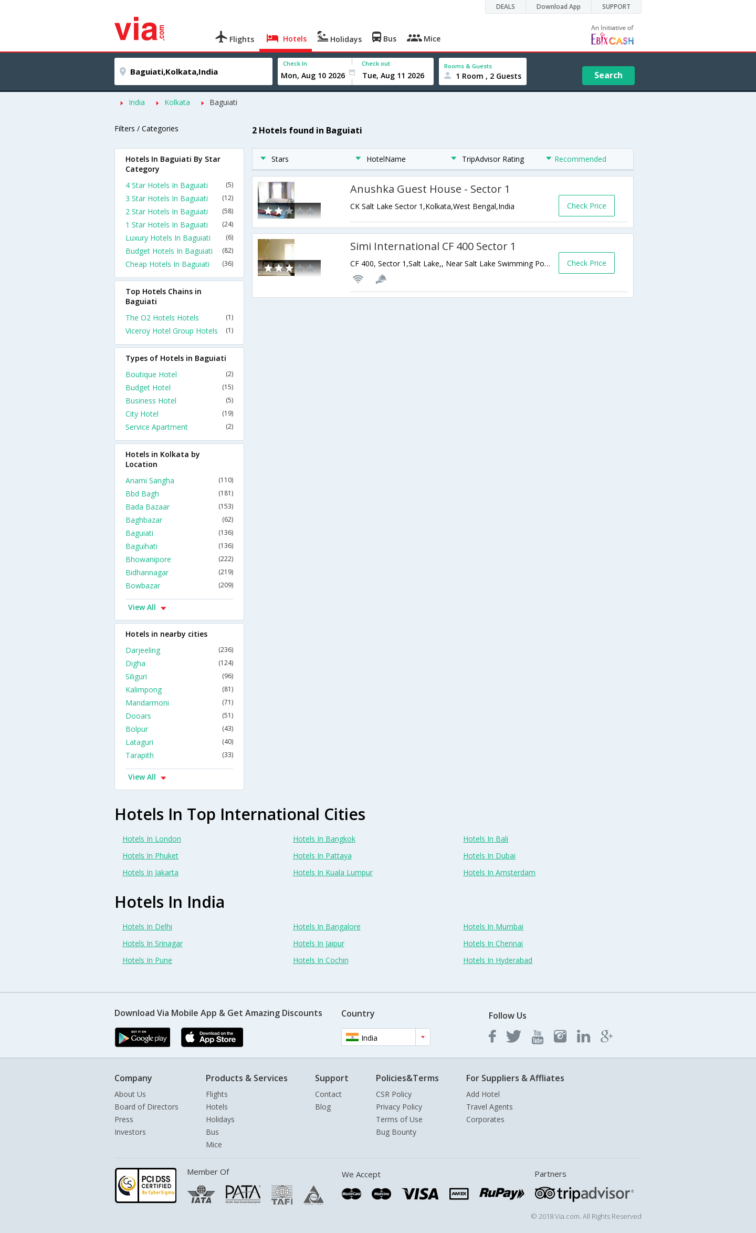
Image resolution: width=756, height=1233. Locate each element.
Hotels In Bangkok (324, 839)
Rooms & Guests (468, 66)
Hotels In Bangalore (327, 926)
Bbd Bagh (179, 494)
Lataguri (179, 742)
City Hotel (179, 414)
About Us (130, 1094)
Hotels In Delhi (147, 926)
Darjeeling (179, 650)
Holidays (220, 1119)
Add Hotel (483, 1094)
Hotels (217, 1107)
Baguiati (223, 102)
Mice (214, 1144)
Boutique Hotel (179, 374)
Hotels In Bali (485, 839)
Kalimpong (179, 690)
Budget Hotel (179, 387)
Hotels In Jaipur (318, 943)
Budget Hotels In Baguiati (179, 251)
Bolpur (179, 729)
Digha (179, 663)
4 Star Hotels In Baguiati (179, 185)
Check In (295, 63)
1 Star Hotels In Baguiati (179, 225)
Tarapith (179, 755)
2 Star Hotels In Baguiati (179, 211)
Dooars (179, 716)
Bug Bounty (396, 1132)
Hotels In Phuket (150, 856)
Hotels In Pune (147, 960)
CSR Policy (394, 1094)
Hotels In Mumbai (493, 926)
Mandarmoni (179, 703)
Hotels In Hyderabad (497, 960)
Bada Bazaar (179, 507)
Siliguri (179, 676)
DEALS (505, 6)
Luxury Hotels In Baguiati (179, 238)
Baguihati (179, 546)
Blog (323, 1107)
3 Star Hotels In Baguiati (179, 198)
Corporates (485, 1119)
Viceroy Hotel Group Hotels (179, 331)
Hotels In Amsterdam (499, 872)
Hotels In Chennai (493, 943)
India (137, 102)
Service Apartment (179, 427)
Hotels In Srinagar (152, 943)
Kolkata (177, 102)
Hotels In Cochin (321, 960)
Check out (376, 63)
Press (123, 1119)
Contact (328, 1094)
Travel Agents (489, 1107)
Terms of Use (399, 1119)
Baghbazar (179, 520)
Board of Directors (146, 1107)
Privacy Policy (399, 1107)
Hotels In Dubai (489, 856)
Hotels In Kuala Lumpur (333, 872)
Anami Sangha (179, 480)
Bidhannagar (179, 572)
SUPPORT (616, 6)
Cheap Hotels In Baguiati (179, 264)
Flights (217, 1094)
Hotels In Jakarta (150, 872)
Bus (212, 1132)
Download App (559, 6)
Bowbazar (179, 585)
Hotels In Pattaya (322, 856)
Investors (130, 1132)
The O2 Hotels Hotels (179, 318)
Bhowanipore (179, 559)
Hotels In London (151, 839)
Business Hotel (179, 401)
